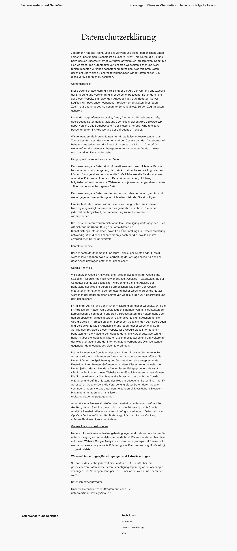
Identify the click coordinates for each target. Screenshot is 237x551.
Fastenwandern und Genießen (42, 5)
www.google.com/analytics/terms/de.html (104, 437)
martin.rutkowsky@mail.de (94, 493)
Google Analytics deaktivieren (89, 426)
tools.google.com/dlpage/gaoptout (92, 396)
